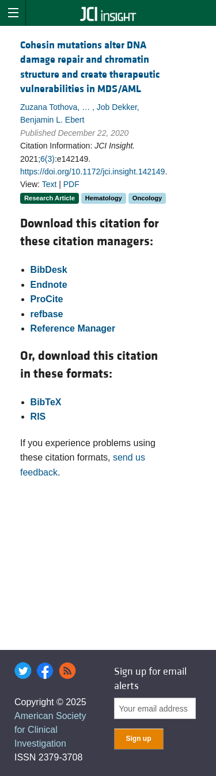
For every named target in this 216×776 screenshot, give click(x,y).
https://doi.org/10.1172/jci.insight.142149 (92, 171)
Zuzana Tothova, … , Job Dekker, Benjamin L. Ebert (79, 113)
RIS (38, 416)
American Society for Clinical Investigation (50, 729)
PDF (71, 184)
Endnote (49, 285)
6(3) (47, 158)
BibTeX (46, 402)
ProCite (47, 299)
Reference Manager (73, 328)
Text (49, 184)
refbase (47, 314)
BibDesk (49, 270)
